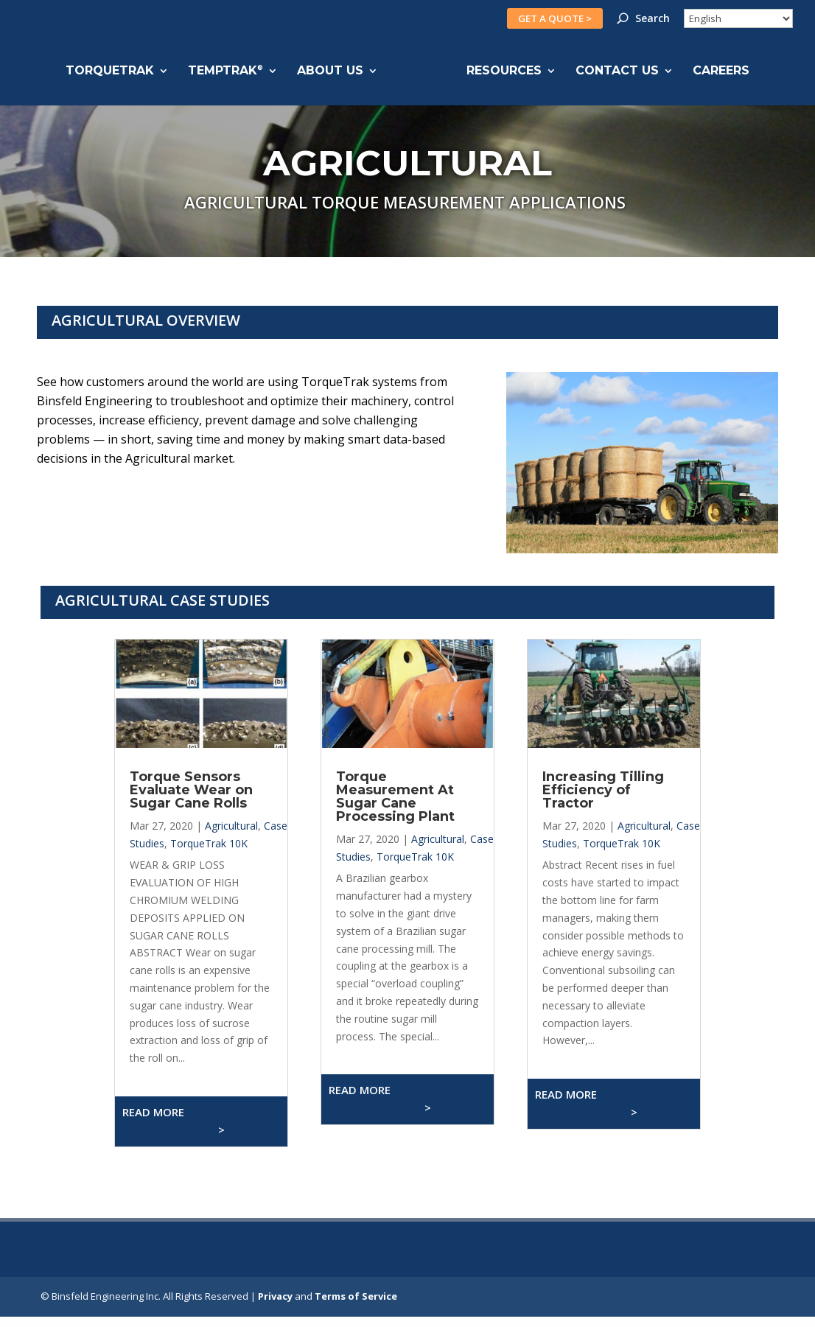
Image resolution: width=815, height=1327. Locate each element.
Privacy (275, 1296)
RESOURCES (504, 71)
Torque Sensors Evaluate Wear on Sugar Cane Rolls (191, 789)
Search (652, 19)
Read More (173, 1120)
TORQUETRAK (110, 71)
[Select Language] (738, 18)
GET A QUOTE (555, 18)
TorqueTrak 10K (209, 843)
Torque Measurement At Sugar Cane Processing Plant (395, 796)
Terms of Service (356, 1296)
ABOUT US (330, 71)
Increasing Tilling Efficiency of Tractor (603, 789)
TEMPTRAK (225, 71)
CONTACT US (617, 71)
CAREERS (721, 71)
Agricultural (231, 826)
